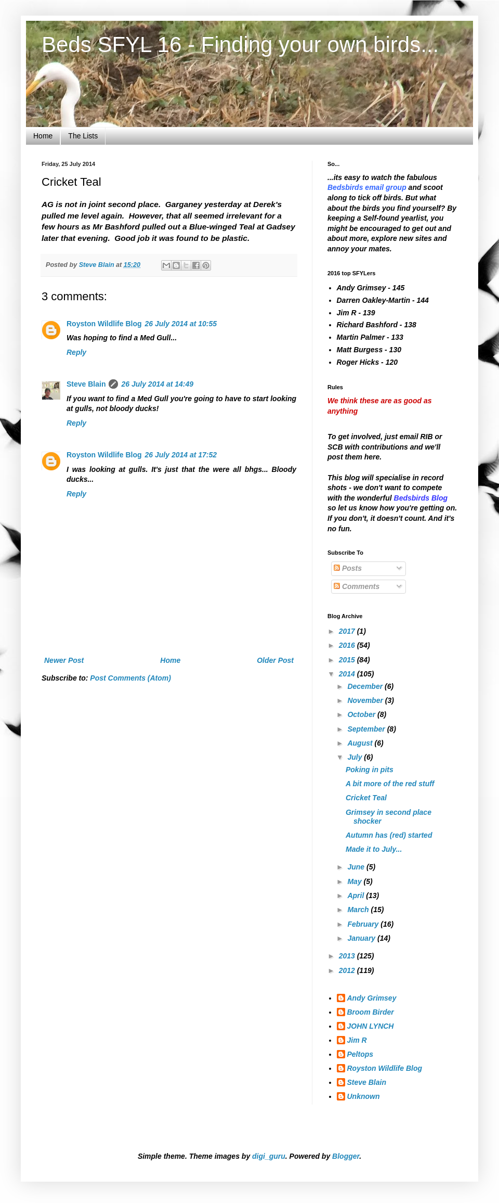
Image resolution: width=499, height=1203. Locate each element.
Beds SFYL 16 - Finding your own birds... (240, 44)
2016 (348, 645)
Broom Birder (370, 1012)
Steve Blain (86, 384)
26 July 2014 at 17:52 (181, 455)
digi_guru (268, 1156)
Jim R (357, 1040)
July (355, 757)
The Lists (83, 136)
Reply (76, 352)
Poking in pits (369, 769)
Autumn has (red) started (389, 835)
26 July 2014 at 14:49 (157, 384)
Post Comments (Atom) (130, 678)
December (366, 686)
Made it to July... (374, 849)
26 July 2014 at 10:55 (181, 323)
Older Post (275, 660)
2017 (348, 631)
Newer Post (64, 660)
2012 (348, 970)
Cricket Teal (366, 798)
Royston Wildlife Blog (104, 323)
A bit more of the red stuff (390, 783)
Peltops (360, 1054)
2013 (348, 956)
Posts (348, 568)
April (356, 895)
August (360, 743)
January (362, 938)
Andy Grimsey (372, 998)
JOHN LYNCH (370, 1026)
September (367, 729)
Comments (356, 586)
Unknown (363, 1096)
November (366, 700)
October (362, 714)
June (356, 867)
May (355, 881)
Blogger (345, 1156)
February (363, 924)
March (359, 909)
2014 (348, 674)
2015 (348, 660)
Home (42, 136)
